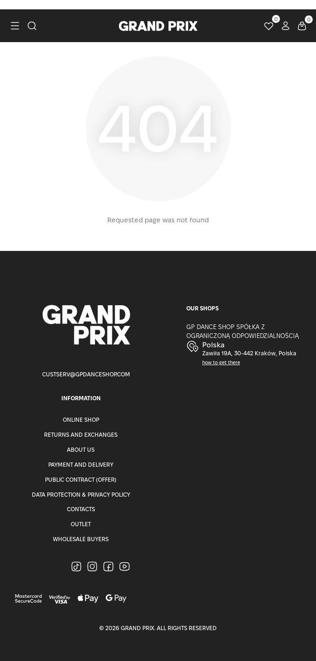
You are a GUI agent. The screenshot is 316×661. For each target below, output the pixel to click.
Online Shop (81, 420)
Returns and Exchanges (81, 435)
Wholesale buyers (81, 539)
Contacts (81, 509)
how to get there (221, 362)
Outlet (81, 524)
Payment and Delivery (80, 465)
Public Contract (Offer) (81, 480)
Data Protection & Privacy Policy (81, 495)
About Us (81, 450)
